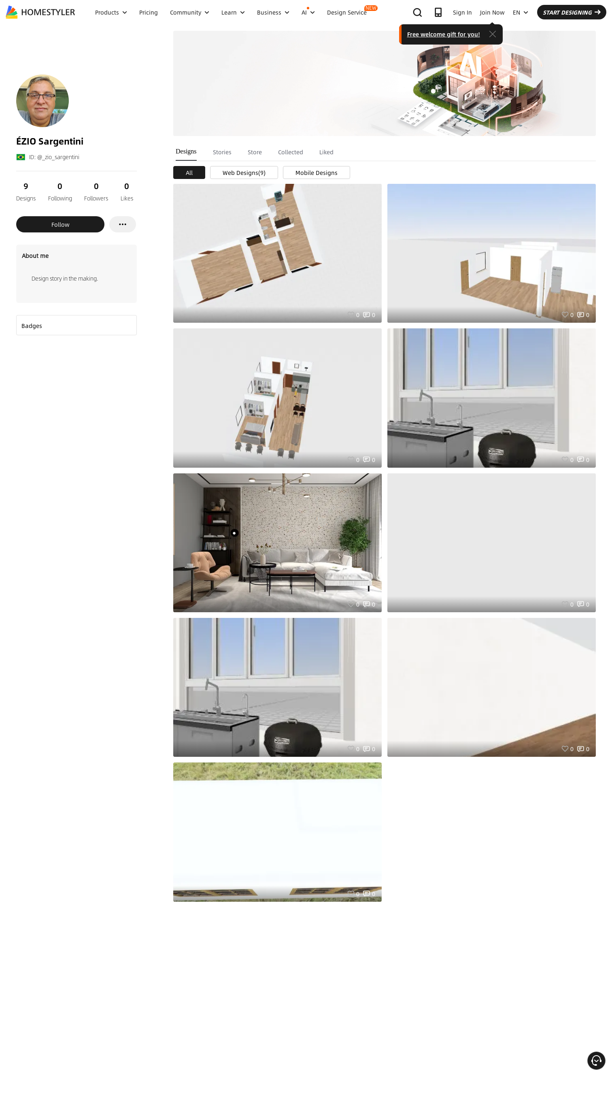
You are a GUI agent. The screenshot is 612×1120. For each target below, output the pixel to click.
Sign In (462, 12)
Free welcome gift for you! (443, 34)
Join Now (492, 12)
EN (520, 12)
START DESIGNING (572, 12)
